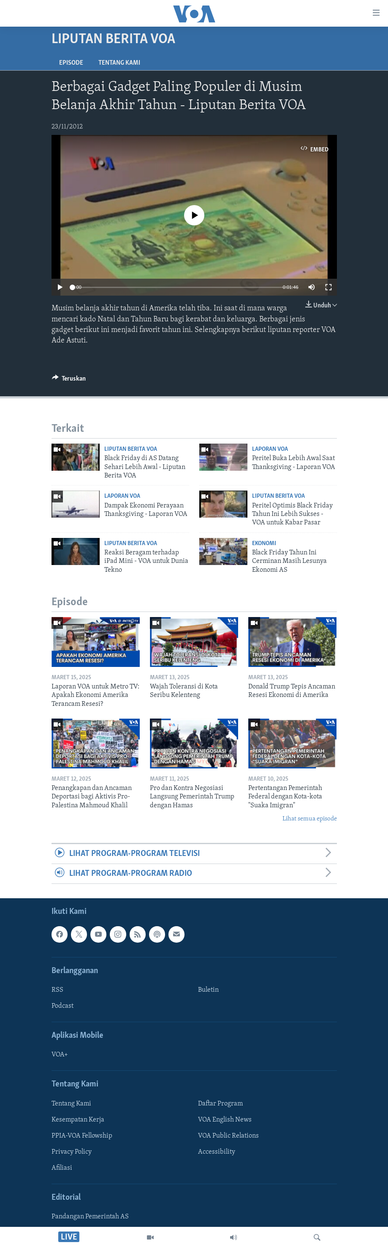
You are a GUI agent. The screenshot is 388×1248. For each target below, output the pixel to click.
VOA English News (225, 1119)
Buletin (208, 990)
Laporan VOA (270, 449)
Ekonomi (264, 543)
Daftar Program (220, 1103)
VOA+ (60, 1055)
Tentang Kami (119, 63)
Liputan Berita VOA (130, 449)
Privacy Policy (72, 1152)
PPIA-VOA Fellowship (82, 1136)
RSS (57, 990)
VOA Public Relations (228, 1136)
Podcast (62, 1006)
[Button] (69, 381)
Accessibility (216, 1152)
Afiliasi (62, 1168)
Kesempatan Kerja (78, 1119)
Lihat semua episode (309, 819)
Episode (71, 63)
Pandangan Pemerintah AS (90, 1217)
